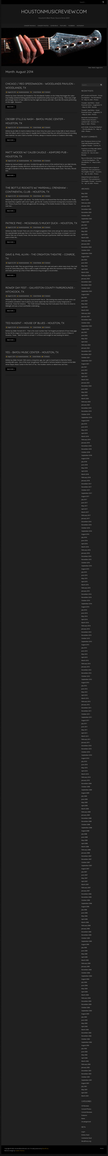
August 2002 (85, 1045)
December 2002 (86, 1033)
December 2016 (86, 522)
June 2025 (84, 228)
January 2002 (85, 1067)
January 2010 (85, 780)
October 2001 (85, 1077)
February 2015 (85, 588)
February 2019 (85, 439)
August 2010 (85, 758)
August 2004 (85, 979)
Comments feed (86, 1138)
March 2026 (85, 200)
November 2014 (86, 597)
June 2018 (84, 465)
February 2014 (85, 626)
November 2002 (86, 1036)
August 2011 (85, 720)
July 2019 (84, 424)
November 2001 (86, 1074)
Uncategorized (86, 1122)
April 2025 (84, 234)
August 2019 (85, 421)
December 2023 (86, 282)
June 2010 (84, 764)
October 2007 (85, 862)
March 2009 (85, 809)
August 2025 (85, 222)
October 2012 (85, 676)
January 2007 (85, 891)
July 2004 (84, 982)
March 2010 (85, 774)
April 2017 (84, 509)
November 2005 (86, 935)
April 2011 (84, 733)
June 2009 (84, 799)
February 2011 (85, 739)
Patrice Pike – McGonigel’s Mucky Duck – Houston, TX (41, 223)
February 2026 (85, 203)
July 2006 (84, 910)
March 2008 (85, 847)
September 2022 (86, 326)
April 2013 (84, 657)
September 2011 (86, 717)
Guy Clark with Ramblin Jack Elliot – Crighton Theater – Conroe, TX (91, 143)
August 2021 (85, 364)
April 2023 (84, 307)
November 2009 (86, 783)
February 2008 (85, 850)
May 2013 (84, 654)
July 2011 (84, 723)
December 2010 (86, 746)
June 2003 (84, 1020)
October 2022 (85, 323)
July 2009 (84, 796)
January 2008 (85, 853)
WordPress (45, 1148)
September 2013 (86, 641)
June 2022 (84, 335)
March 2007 (85, 884)
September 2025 (86, 219)
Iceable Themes (19, 1150)
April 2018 (84, 471)
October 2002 (85, 1039)
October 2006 (85, 900)
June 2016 (84, 540)
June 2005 (84, 951)
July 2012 (84, 686)
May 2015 (84, 578)
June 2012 (84, 689)
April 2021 (84, 376)
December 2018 (86, 446)
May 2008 (84, 840)
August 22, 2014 (11, 196)
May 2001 (84, 1089)
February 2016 (85, 550)
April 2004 (84, 992)
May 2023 (84, 304)
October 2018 (85, 452)
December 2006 (86, 894)
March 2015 (85, 585)
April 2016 (84, 544)
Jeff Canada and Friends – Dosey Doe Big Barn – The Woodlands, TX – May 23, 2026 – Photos (91, 98)
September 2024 (86, 253)
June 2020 (84, 389)
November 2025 (86, 212)
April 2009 (84, 805)
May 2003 (84, 1023)
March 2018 (85, 474)
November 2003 (86, 1004)
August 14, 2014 (11, 327)
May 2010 (84, 768)
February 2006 (85, 925)
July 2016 (84, 537)
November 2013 (86, 635)
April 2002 (84, 1058)
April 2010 (84, 771)
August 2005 (85, 944)
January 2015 (85, 591)
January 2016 (85, 553)
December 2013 (86, 632)
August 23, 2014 (11, 160)
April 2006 (84, 919)
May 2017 (84, 506)
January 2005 (85, 966)
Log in (83, 1132)
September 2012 (86, 679)
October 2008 (85, 824)
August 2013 (85, 645)
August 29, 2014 (11, 92)
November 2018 (86, 449)
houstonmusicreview (24, 92)
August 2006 (85, 906)
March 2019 (85, 436)
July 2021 (84, 367)
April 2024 (84, 269)
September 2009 (86, 790)
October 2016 (85, 528)
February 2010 (85, 777)
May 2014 (84, 616)
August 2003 (85, 1014)
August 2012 (85, 682)
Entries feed (85, 1135)
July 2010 (84, 761)
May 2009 (84, 802)
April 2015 (84, 581)
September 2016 (86, 531)
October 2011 (85, 714)
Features (63, 25)
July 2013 (84, 648)
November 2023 (86, 285)
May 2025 (84, 231)
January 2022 (85, 348)
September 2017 (86, 493)
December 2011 (86, 708)
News (83, 1118)
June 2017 (84, 503)
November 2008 (86, 821)
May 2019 (84, 430)
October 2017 (85, 490)
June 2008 (84, 837)
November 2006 (86, 897)
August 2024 (85, 256)
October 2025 (85, 215)
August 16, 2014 (11, 263)
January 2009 (85, 815)
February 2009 (85, 812)
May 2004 (84, 989)
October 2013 (85, 638)
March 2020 (85, 398)
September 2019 (86, 417)
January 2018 (85, 481)
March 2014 (85, 622)
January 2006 (85, 929)
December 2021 (86, 351)
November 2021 (86, 354)
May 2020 (84, 392)
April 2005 (84, 957)
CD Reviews (54, 25)
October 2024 (85, 250)
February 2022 (85, 345)
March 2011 (85, 736)
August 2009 (85, 793)
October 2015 (85, 563)
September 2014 (86, 604)
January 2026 (85, 206)
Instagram (80, 25)
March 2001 (85, 1096)
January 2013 (85, 667)
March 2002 (85, 1061)
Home (89, 67)
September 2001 (86, 1080)
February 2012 (85, 701)
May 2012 (84, 692)
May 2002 (84, 1055)
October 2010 (85, 752)
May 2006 (84, 916)
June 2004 (84, 985)
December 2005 (86, 932)
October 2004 (85, 973)
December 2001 (86, 1071)
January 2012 (85, 705)
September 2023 (86, 291)
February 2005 (85, 963)
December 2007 (86, 856)
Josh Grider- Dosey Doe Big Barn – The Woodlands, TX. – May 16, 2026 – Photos (91, 129)
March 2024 (85, 272)
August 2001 (85, 1083)
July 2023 (84, 297)
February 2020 (85, 402)
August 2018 (85, 458)
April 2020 (84, 395)
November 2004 (86, 970)
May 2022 (84, 339)
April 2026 (84, 197)
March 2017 (85, 512)
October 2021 (85, 357)
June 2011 (84, 727)
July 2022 (84, 332)
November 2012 (86, 673)
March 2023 (85, 310)
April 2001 (84, 1093)
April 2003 (84, 1026)
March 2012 (85, 698)
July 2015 (84, 572)
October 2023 (85, 288)
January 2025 (85, 244)
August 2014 (85, 607)
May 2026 (84, 193)
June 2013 (84, 651)
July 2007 (84, 872)
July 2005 (84, 947)
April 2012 (84, 695)
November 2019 (86, 411)
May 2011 (84, 730)
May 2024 (84, 266)
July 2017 (84, 499)
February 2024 (85, 275)
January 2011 (85, 742)
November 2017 (86, 487)
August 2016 (85, 534)
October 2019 (85, 414)
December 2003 (86, 1001)
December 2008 (86, 818)
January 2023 (85, 316)
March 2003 (85, 1030)
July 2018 (84, 462)
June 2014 (84, 613)
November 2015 (86, 559)
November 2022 (86, 320)
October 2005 (85, 938)
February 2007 (85, 888)
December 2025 (86, 209)
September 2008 (86, 828)
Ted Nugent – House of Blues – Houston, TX (34, 323)
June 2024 (84, 263)
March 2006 (85, 922)
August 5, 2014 (11, 356)
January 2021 (85, 383)
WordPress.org (86, 1141)
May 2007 (84, 878)
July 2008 (84, 834)
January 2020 (85, 405)
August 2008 (85, 831)
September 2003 (86, 1011)
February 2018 (85, 477)
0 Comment (47, 92)
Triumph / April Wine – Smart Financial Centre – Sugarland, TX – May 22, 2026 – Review (91, 105)
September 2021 (86, 361)
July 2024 (84, 260)
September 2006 (86, 903)
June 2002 (84, 1052)
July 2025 (84, 225)
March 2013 (85, 660)
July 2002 (84, 1048)
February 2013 (85, 664)
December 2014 (86, 594)
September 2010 (86, 755)
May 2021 (84, 373)
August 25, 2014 (11, 127)
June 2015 (84, 575)
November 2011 (86, 711)
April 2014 (84, 619)
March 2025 (85, 238)
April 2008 (84, 843)
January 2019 (85, 443)
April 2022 (84, 342)
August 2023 (85, 294)
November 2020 (86, 386)
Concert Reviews (30, 25)
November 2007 (86, 859)
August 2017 (85, 496)
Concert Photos (43, 25)
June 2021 (84, 370)
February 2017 (85, 515)
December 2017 (86, 484)
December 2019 (86, 408)
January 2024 (85, 279)
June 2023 (84, 301)
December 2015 (86, 556)
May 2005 (84, 954)
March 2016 (85, 547)
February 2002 (85, 1064)
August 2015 (85, 569)
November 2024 (86, 247)
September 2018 (86, 455)
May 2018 (84, 468)
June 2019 (84, 427)
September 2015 (86, 566)
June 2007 (84, 875)
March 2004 (85, 995)
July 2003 (84, 1017)
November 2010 (86, 749)
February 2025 (85, 241)
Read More (11, 107)
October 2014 (85, 600)
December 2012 (86, 670)
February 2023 (85, 313)
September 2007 (86, 865)
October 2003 (85, 1007)
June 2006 (84, 913)
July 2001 (84, 1086)
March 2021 (85, 380)
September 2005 (86, 941)
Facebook (71, 25)
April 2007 (84, 881)
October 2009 (85, 787)
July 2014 (84, 610)
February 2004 (85, 998)
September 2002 (86, 1042)
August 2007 (85, 869)
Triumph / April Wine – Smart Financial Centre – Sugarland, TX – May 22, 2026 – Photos (91, 112)
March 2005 (85, 960)
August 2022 (85, 329)
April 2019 (84, 433)
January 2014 (85, 629)
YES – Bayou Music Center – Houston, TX (32, 352)
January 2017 (85, 518)
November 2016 (86, 525)
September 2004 (86, 976)
